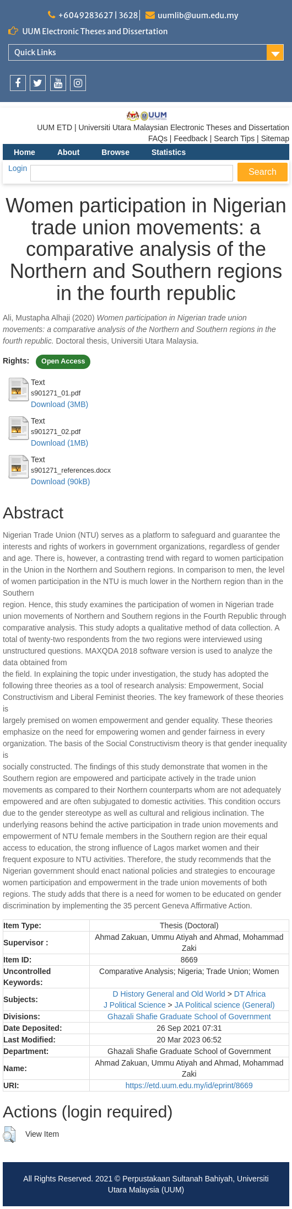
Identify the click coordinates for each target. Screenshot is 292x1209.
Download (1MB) (59, 442)
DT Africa (250, 993)
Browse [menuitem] (115, 152)
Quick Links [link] (35, 52)
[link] (18, 83)
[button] (9, 1134)
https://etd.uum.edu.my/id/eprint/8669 (189, 1085)
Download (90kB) (60, 481)
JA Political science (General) (225, 1005)
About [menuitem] (68, 152)
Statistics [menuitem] (169, 152)
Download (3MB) (59, 404)
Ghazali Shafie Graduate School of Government (189, 1016)
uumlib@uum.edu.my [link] (198, 15)
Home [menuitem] (24, 152)
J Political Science (135, 1005)
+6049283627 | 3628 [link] (98, 15)
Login (17, 168)
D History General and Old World (169, 993)
